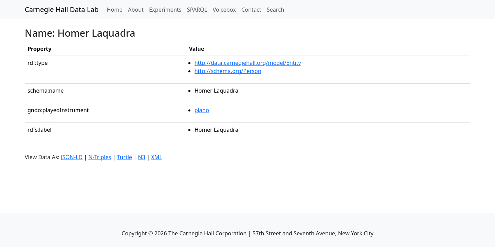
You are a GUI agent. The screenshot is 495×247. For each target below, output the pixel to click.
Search (275, 9)
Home (116, 9)
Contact (251, 9)
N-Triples (99, 157)
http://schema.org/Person (228, 71)
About (135, 9)
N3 (141, 157)
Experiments (165, 9)
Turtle (124, 157)
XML (156, 157)
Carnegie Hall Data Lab (62, 9)
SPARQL (197, 9)
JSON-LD (71, 157)
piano (202, 110)
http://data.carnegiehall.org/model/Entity (248, 63)
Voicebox (224, 9)
